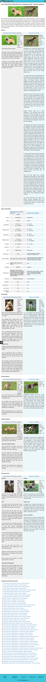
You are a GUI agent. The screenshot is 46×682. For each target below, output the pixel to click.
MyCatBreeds (41, 676)
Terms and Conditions (14, 677)
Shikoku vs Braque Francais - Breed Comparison (14, 608)
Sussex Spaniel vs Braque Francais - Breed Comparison (16, 613)
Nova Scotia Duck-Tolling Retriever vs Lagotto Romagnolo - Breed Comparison (20, 643)
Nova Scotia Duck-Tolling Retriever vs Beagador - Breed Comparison (18, 634)
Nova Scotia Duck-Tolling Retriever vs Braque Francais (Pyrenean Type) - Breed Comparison (23, 648)
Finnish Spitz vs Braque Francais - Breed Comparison (15, 588)
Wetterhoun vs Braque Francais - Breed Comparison (15, 619)
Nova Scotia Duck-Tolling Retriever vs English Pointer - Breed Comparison (19, 626)
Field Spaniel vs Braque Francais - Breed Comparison (15, 593)
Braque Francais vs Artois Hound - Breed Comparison (15, 603)
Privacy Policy (4, 677)
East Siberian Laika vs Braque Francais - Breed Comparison (16, 583)
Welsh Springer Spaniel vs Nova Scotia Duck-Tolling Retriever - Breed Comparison (21, 658)
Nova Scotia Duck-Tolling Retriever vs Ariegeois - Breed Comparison (18, 633)
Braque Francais (32, 33)
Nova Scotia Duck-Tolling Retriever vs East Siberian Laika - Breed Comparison (20, 624)
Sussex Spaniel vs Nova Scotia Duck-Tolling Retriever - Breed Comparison (19, 656)
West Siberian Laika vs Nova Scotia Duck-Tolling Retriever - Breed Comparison (20, 659)
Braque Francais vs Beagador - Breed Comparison (14, 601)
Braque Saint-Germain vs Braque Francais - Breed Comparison (17, 621)
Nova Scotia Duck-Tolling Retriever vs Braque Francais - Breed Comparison (20, 589)
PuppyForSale (32, 676)
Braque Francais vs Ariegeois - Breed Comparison (14, 599)
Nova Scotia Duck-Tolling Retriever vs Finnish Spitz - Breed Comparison (19, 631)
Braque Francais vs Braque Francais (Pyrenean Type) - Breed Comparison (19, 604)
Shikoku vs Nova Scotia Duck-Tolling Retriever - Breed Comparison (18, 651)
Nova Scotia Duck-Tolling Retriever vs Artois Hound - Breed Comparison (19, 639)
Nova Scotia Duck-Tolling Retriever (10, 33)
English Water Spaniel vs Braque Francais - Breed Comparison (17, 591)
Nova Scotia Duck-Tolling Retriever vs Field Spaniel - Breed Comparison (19, 638)
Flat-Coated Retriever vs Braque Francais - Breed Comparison (17, 586)
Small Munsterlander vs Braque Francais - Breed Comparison (17, 611)
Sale (20, 33)
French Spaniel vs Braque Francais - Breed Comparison (15, 584)
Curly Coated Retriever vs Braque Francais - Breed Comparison (17, 594)
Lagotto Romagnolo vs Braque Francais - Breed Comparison (16, 596)
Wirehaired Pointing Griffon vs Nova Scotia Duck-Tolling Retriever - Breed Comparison (22, 663)
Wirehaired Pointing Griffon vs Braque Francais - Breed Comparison (18, 623)
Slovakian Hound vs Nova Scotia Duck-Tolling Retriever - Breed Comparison (20, 653)
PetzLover (24, 676)
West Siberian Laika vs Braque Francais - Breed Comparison (16, 618)
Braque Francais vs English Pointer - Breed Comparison (15, 598)
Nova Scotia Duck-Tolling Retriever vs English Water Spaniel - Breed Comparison (21, 636)
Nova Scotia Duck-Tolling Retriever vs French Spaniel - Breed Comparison (19, 628)
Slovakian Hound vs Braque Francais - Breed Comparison (16, 609)
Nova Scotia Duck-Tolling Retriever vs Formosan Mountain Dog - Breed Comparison (21, 644)
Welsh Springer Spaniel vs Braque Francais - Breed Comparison (17, 616)
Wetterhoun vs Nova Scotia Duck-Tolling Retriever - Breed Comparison (19, 661)
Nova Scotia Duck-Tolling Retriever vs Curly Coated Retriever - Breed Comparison (21, 641)
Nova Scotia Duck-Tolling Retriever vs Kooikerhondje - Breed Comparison (19, 646)
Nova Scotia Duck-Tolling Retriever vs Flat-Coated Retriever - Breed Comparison (21, 629)
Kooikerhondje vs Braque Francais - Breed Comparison (15, 614)
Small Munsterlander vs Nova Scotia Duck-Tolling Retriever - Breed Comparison (20, 654)
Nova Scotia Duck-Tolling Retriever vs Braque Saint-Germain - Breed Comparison (21, 649)
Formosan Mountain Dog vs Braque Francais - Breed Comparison (18, 606)
